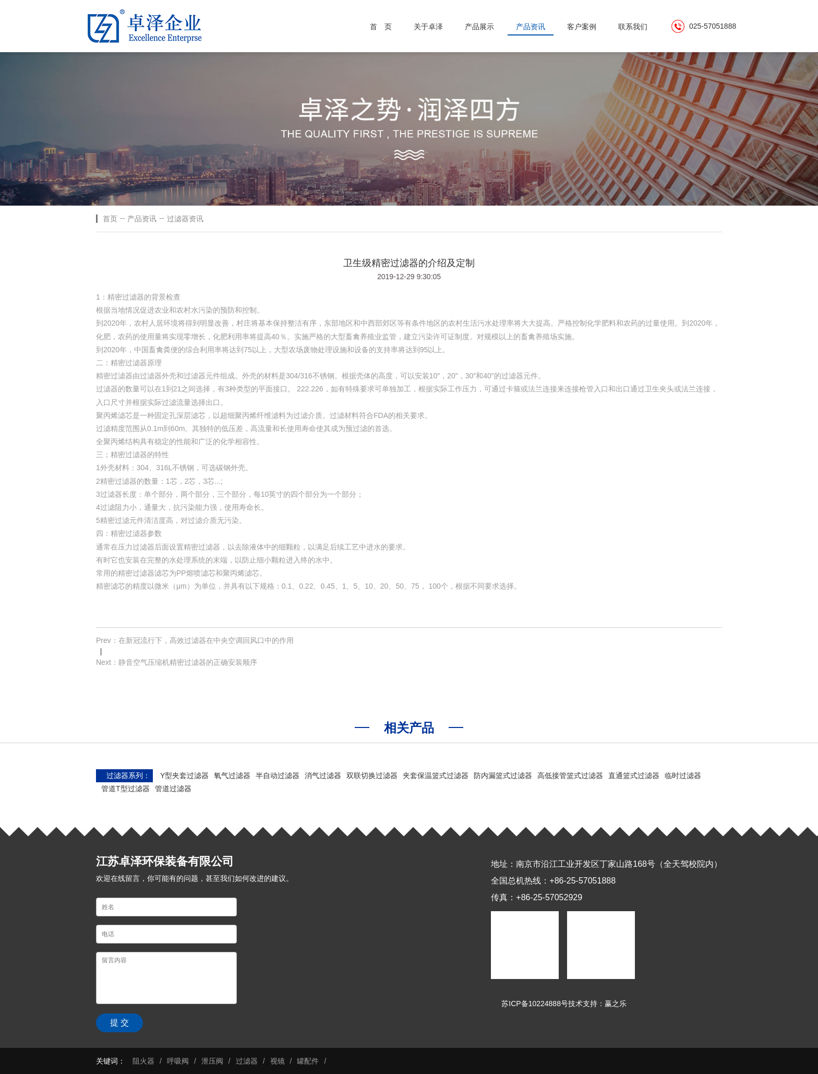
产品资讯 (530, 26)
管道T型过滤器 (125, 788)
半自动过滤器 (277, 775)
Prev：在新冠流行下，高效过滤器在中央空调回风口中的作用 (195, 640)
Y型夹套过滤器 (184, 775)
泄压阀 (212, 1061)
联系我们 (632, 26)
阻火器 (143, 1061)
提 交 (119, 1022)
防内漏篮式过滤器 (503, 775)
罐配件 (308, 1061)
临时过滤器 (683, 775)
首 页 (381, 26)
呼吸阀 (178, 1061)
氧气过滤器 (232, 775)
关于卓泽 (428, 26)
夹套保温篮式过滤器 (435, 775)
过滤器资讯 (185, 218)
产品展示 (479, 26)
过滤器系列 (124, 775)
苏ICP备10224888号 (534, 1003)
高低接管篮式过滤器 (570, 775)
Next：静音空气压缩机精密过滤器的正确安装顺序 (176, 662)
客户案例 (581, 26)
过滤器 (247, 1061)
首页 (110, 218)
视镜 (277, 1061)
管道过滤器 (173, 788)
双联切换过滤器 (372, 775)
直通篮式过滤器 (633, 775)
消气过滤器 (323, 775)
